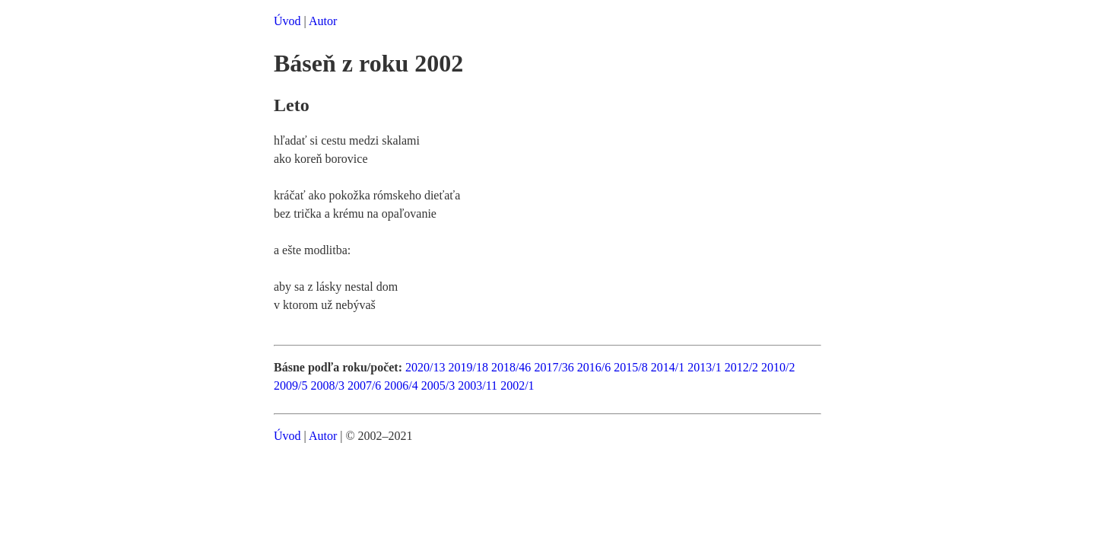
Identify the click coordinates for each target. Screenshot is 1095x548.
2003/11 (477, 385)
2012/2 (741, 367)
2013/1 (704, 367)
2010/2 (778, 367)
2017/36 (553, 367)
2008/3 (327, 385)
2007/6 (364, 385)
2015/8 (630, 367)
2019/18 (467, 367)
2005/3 (438, 385)
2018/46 (511, 367)
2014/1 (667, 367)
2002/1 (517, 385)
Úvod (287, 20)
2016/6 (594, 367)
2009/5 (290, 385)
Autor (323, 20)
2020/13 (425, 367)
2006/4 (400, 385)
